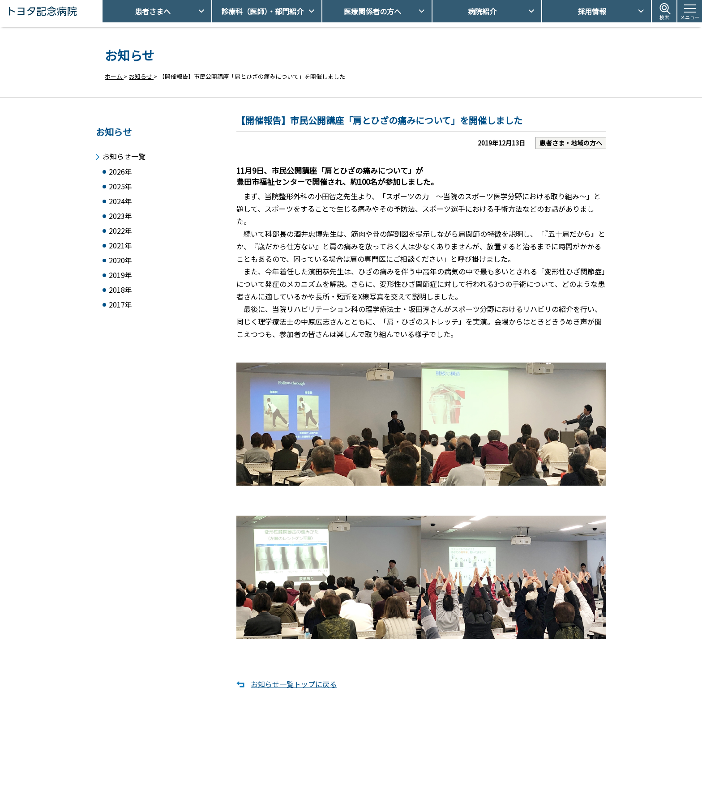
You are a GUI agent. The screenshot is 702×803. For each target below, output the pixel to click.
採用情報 (592, 11)
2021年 (120, 247)
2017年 (120, 310)
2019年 (120, 278)
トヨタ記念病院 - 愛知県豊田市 (101, 11)
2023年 (120, 216)
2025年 (120, 184)
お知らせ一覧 (124, 153)
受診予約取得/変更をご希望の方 (362, 759)
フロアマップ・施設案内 (353, 790)
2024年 (120, 200)
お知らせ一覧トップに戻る (294, 692)
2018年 (120, 294)
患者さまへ (153, 11)
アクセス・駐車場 (467, 759)
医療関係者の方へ (372, 11)
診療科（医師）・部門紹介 (262, 11)
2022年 (120, 231)
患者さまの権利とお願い (476, 774)
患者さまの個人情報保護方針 (482, 790)
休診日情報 (335, 774)
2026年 (120, 169)
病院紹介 (482, 11)
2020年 (120, 263)
